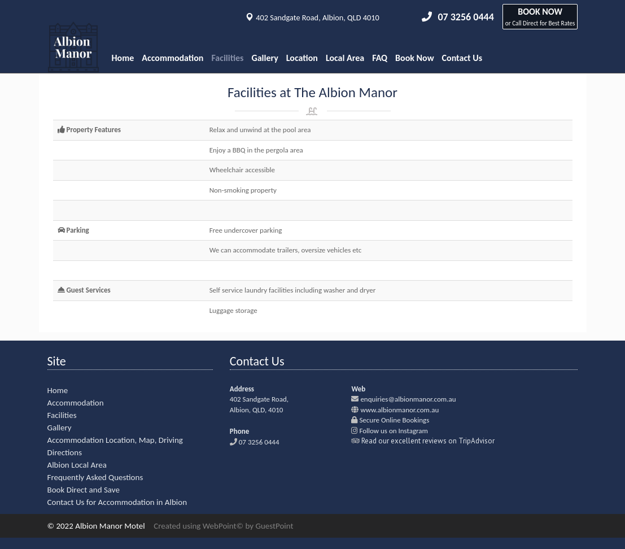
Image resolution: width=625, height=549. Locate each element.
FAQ (379, 58)
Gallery (265, 58)
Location (302, 58)
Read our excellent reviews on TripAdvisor (428, 441)
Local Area (345, 58)
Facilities (227, 58)
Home (123, 58)
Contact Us (462, 58)
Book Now (414, 58)
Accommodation (172, 58)
